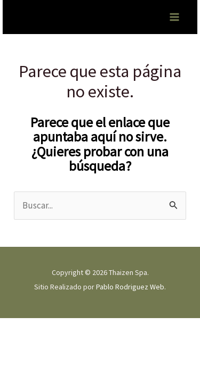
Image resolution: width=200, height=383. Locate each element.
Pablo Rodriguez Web (130, 287)
